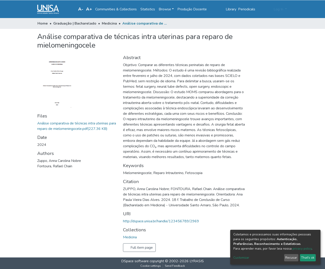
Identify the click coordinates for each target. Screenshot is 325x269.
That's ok (307, 257)
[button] (269, 9)
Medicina (109, 23)
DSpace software (135, 261)
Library (231, 9)
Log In (279, 9)
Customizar (241, 257)
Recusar (291, 257)
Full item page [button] (139, 247)
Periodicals (246, 9)
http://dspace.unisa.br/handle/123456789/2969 (161, 221)
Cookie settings (150, 266)
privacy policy (302, 248)
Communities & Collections (116, 9)
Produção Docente (192, 9)
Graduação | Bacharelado (74, 23)
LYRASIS (197, 261)
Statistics (147, 9)
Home (42, 23)
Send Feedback (175, 266)
